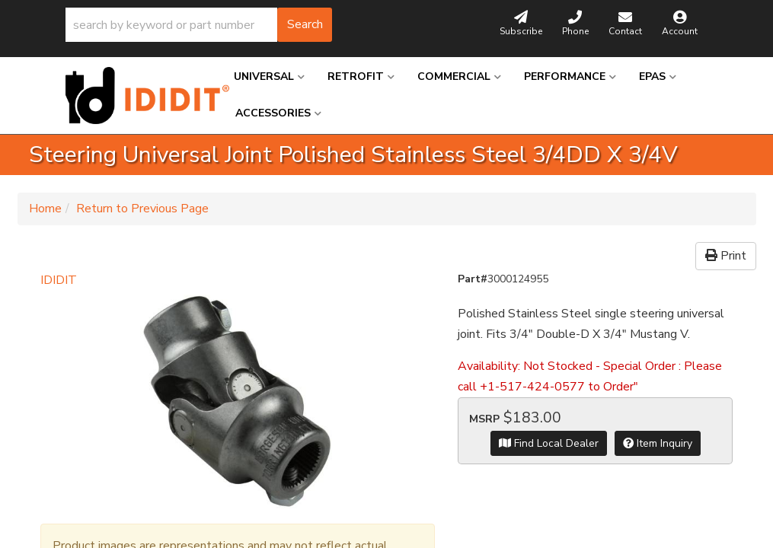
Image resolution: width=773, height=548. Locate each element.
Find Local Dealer (549, 443)
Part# (472, 279)
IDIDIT (58, 280)
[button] (198, 25)
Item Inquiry (657, 443)
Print (725, 255)
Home (45, 208)
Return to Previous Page (142, 208)
